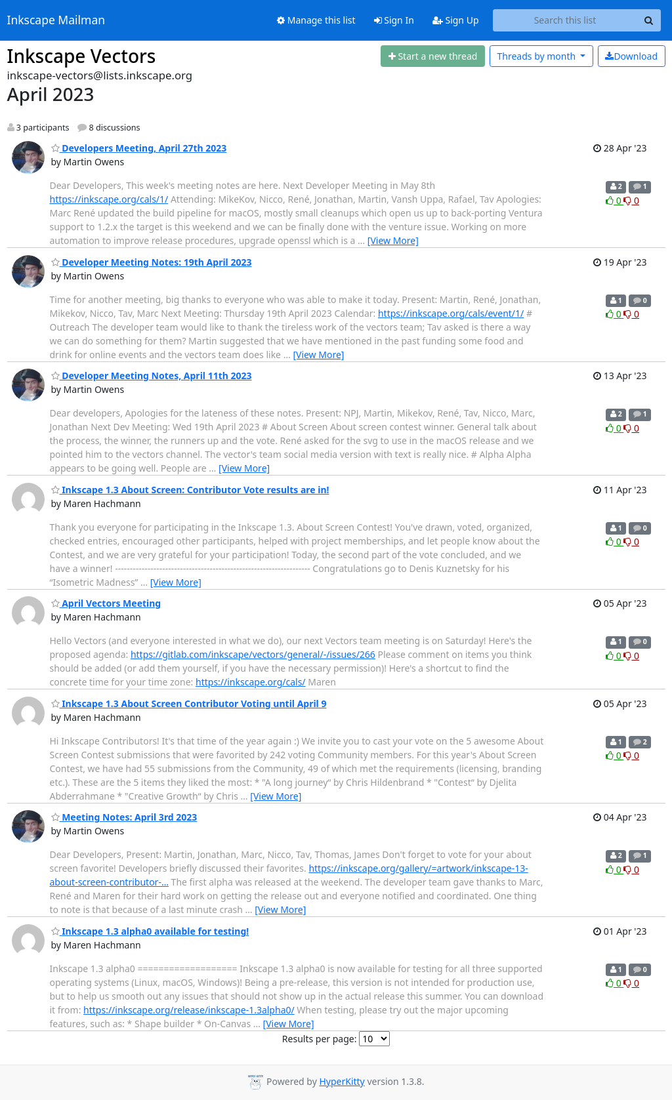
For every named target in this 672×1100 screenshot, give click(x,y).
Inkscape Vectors (81, 55)
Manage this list (316, 20)
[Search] (649, 20)
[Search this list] (565, 20)
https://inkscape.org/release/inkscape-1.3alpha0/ (189, 1010)
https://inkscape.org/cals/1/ (109, 199)
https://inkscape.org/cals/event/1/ (451, 313)
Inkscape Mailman (56, 20)
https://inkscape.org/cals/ (251, 682)
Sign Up (455, 20)
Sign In (394, 20)
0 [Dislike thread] (631, 200)
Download (631, 56)
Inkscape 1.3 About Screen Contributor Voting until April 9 (189, 703)
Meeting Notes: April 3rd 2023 (124, 817)
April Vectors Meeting (106, 603)
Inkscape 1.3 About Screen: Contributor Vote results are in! (190, 489)
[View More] (393, 240)
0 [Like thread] (614, 200)
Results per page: (319, 1038)
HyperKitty (341, 1081)
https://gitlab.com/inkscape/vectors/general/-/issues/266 (253, 654)
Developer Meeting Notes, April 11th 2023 (151, 375)
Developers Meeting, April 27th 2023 (139, 148)
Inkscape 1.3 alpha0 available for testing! (150, 931)
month (537, 56)
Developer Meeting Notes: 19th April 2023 (151, 262)
